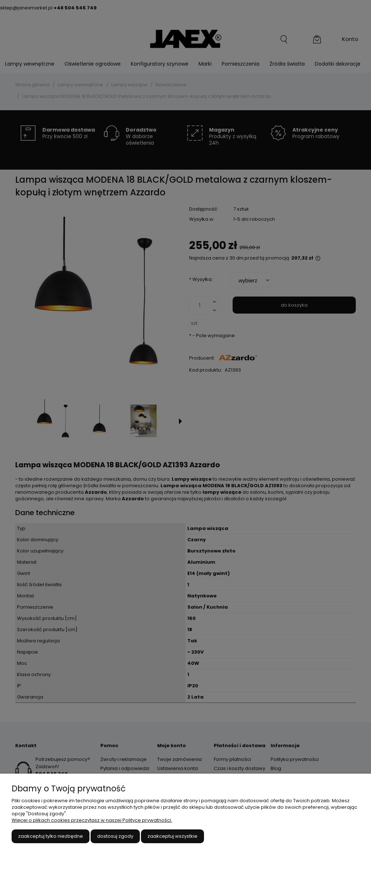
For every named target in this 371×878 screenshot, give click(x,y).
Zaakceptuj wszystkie (172, 836)
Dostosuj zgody (115, 836)
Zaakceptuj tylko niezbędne (50, 836)
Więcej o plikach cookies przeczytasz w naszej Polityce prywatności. (92, 820)
